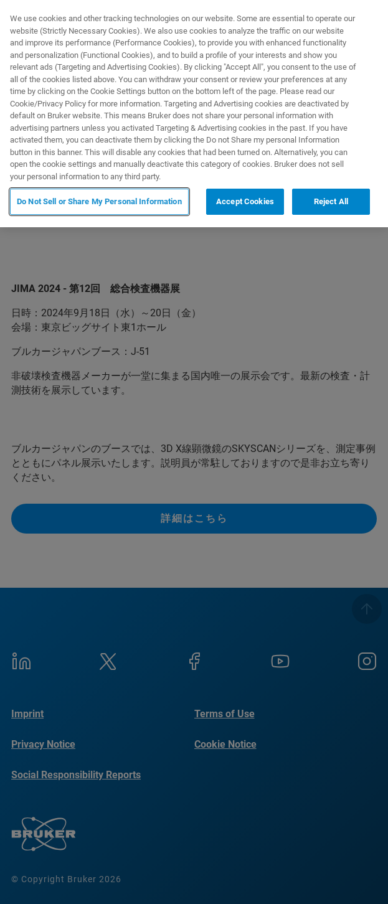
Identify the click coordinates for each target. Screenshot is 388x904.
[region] (194, 113)
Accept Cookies (245, 201)
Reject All (331, 201)
